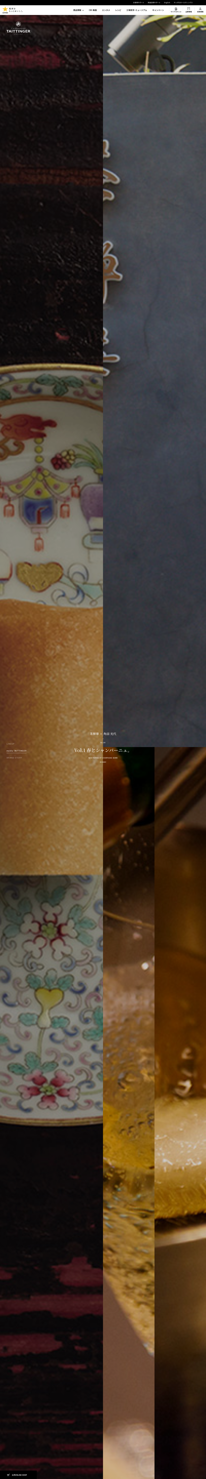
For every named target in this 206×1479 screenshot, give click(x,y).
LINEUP (10, 743)
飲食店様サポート (154, 3)
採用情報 (200, 12)
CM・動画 (93, 10)
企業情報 (189, 12)
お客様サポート (138, 3)
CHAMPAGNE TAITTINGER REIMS (18, 28)
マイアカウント (176, 12)
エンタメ (106, 10)
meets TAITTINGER (17, 750)
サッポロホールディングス (183, 3)
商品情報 (77, 10)
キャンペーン (158, 10)
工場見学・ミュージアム (136, 10)
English (167, 3)
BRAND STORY (14, 757)
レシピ (118, 10)
